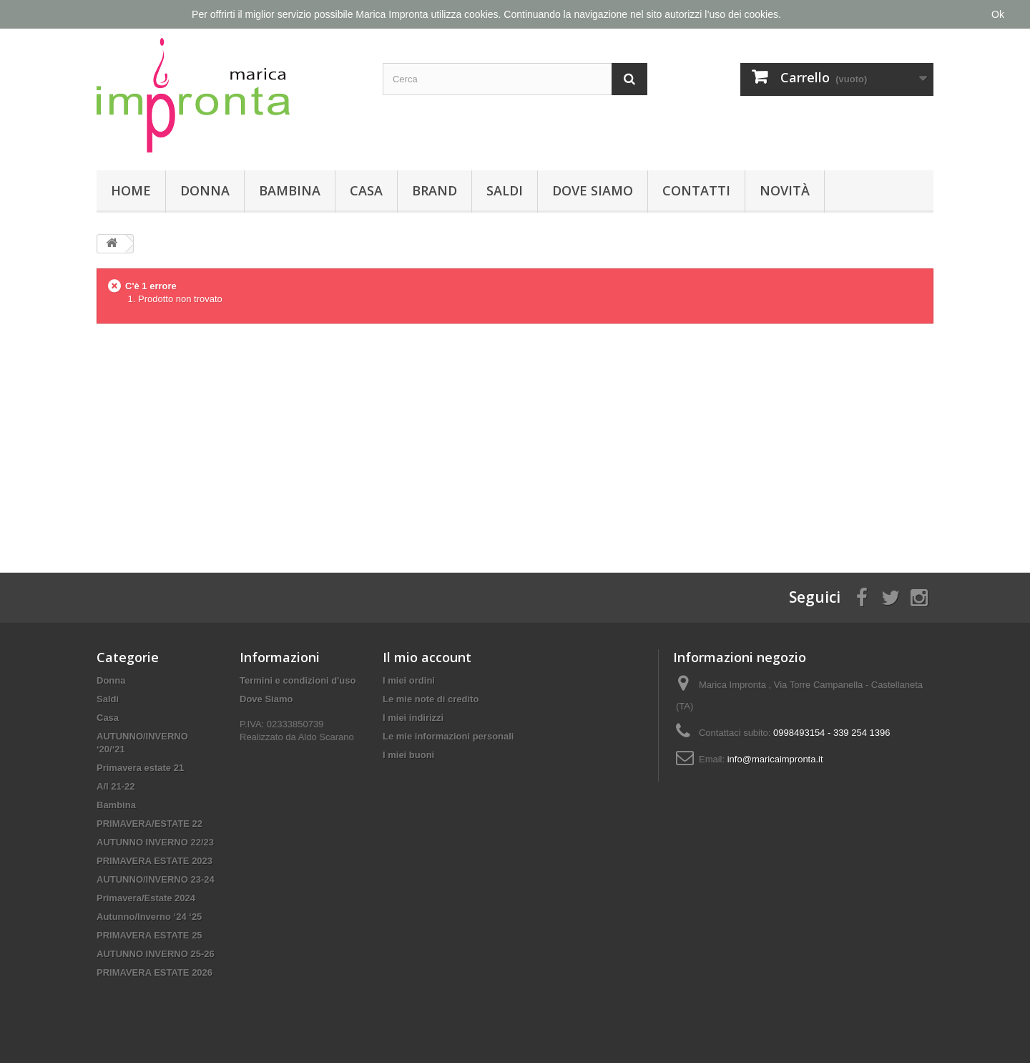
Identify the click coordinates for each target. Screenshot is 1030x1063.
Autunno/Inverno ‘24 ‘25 (149, 916)
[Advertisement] (515, 436)
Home (131, 190)
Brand (434, 190)
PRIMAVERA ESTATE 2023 (154, 860)
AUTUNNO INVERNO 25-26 (156, 953)
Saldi (504, 190)
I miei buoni (408, 754)
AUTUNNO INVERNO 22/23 (155, 842)
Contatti (696, 190)
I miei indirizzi (413, 717)
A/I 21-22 (115, 786)
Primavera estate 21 (140, 767)
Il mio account (427, 657)
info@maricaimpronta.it (775, 759)
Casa (366, 190)
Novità (785, 190)
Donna (205, 190)
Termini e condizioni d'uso (297, 680)
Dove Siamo (592, 190)
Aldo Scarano (326, 737)
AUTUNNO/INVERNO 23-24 (156, 879)
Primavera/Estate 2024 (146, 898)
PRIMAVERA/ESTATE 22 (149, 823)
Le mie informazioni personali (448, 736)
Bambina (289, 190)
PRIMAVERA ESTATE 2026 (154, 972)
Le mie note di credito (431, 699)
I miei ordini (409, 680)
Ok (997, 14)
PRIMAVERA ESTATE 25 (149, 935)
